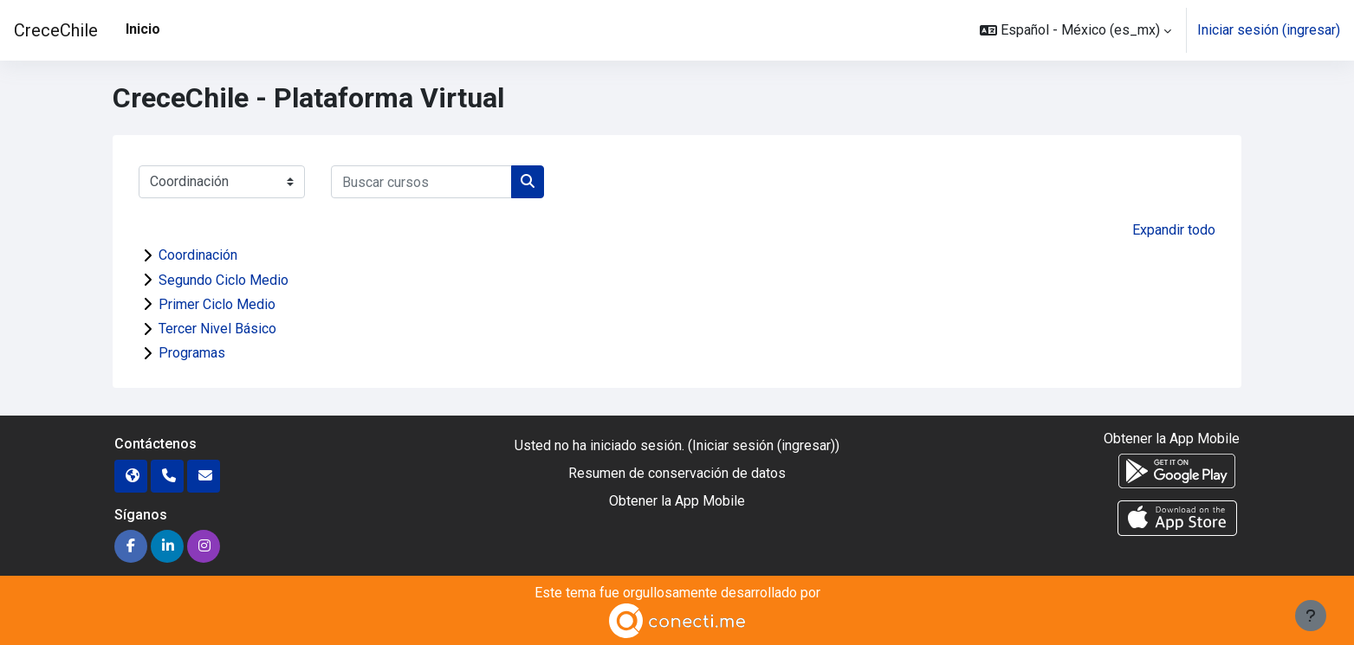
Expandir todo (1173, 230)
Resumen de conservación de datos (677, 473)
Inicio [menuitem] (143, 29)
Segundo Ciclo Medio (223, 280)
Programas (192, 353)
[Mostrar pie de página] (1310, 615)
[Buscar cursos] (421, 181)
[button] (1075, 30)
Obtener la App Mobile (677, 501)
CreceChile (56, 30)
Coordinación (198, 255)
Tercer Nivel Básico (217, 328)
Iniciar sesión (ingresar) (1268, 30)
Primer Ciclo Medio (217, 304)
